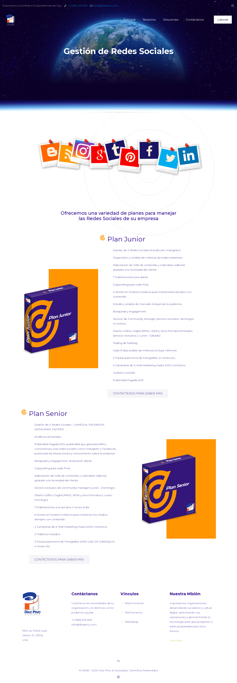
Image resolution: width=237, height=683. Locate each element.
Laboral (223, 19)
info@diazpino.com (106, 5)
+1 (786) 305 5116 (77, 5)
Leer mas (176, 640)
